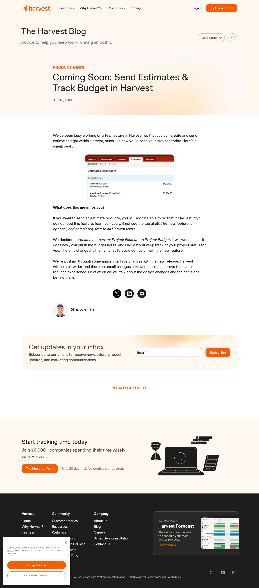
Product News (69, 67)
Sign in (197, 8)
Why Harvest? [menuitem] (32, 527)
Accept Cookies (36, 565)
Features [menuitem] (28, 532)
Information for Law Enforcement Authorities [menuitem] (155, 577)
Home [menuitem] (26, 521)
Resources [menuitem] (60, 527)
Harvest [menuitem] (28, 514)
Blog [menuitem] (97, 527)
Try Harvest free (221, 8)
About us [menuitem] (100, 521)
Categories (209, 38)
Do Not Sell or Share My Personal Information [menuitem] (98, 577)
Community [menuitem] (61, 514)
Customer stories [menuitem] (65, 521)
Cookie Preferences (36, 575)
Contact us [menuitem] (102, 544)
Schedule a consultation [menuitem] (112, 538)
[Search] (232, 37)
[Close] (66, 542)
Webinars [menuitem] (59, 532)
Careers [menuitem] (100, 532)
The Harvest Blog (53, 31)
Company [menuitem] (101, 514)
